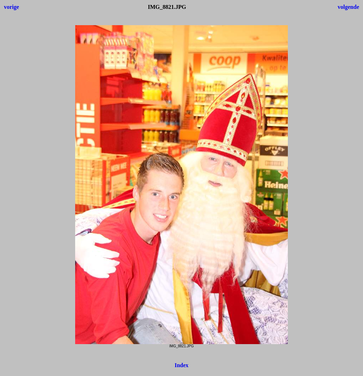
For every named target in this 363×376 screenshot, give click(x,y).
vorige (11, 7)
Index (181, 365)
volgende (348, 7)
